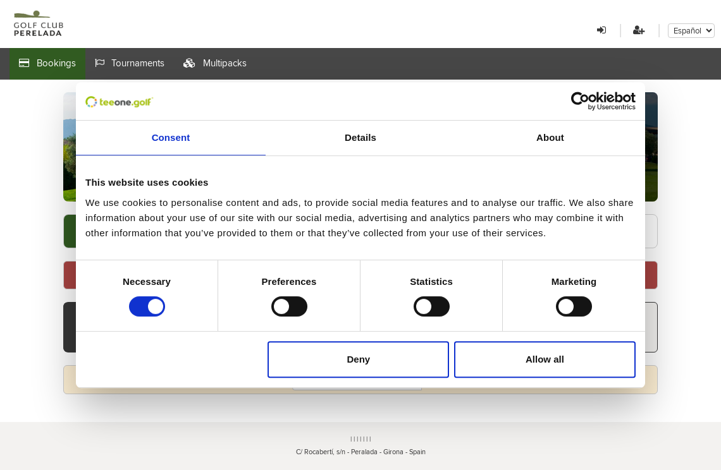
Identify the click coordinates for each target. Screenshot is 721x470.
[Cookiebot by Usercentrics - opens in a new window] (580, 101)
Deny (359, 359)
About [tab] (550, 137)
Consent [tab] (171, 137)
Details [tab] (360, 137)
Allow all (545, 359)
